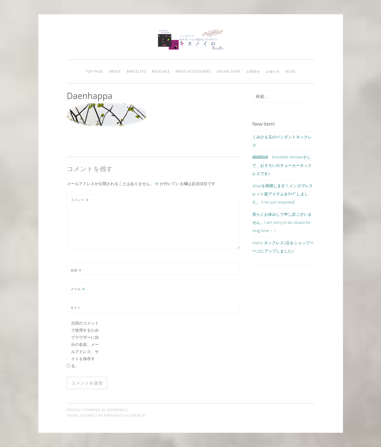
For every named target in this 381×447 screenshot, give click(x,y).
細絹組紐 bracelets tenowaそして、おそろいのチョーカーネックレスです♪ (282, 165)
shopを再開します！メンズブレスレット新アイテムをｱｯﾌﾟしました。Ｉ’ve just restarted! (282, 194)
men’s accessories (193, 71)
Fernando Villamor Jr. (125, 415)
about (115, 71)
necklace (161, 71)
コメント (80, 199)
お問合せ (253, 71)
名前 (76, 270)
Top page (94, 71)
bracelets (136, 71)
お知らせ (273, 71)
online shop (229, 71)
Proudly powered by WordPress (97, 410)
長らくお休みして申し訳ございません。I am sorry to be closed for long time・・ (282, 222)
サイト (76, 307)
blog (290, 71)
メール (78, 289)
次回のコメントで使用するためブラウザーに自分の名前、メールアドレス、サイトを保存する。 (85, 344)
